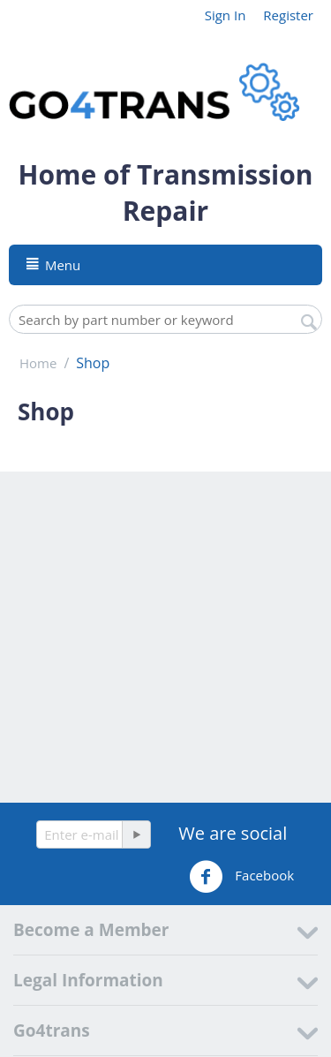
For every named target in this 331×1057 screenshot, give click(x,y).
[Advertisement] (165, 637)
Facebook (241, 877)
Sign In (225, 15)
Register (288, 15)
